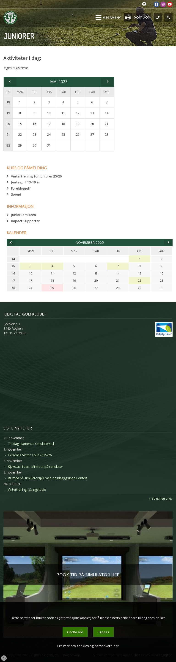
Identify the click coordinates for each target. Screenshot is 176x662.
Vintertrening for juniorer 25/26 (36, 176)
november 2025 (90, 242)
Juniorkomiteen (23, 215)
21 (8, 134)
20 (8, 124)
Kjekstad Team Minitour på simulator (35, 466)
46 (13, 273)
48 (13, 288)
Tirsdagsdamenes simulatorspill (31, 443)
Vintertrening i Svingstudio (27, 489)
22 (8, 145)
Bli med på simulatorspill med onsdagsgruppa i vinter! (47, 478)
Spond (16, 194)
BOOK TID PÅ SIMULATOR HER (88, 575)
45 (13, 266)
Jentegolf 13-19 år (25, 182)
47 (13, 280)
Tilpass (103, 632)
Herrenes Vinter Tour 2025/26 (30, 455)
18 (8, 102)
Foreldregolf (21, 188)
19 (8, 113)
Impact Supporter (25, 221)
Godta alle (75, 632)
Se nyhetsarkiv (162, 498)
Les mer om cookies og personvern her (88, 646)
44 (13, 259)
